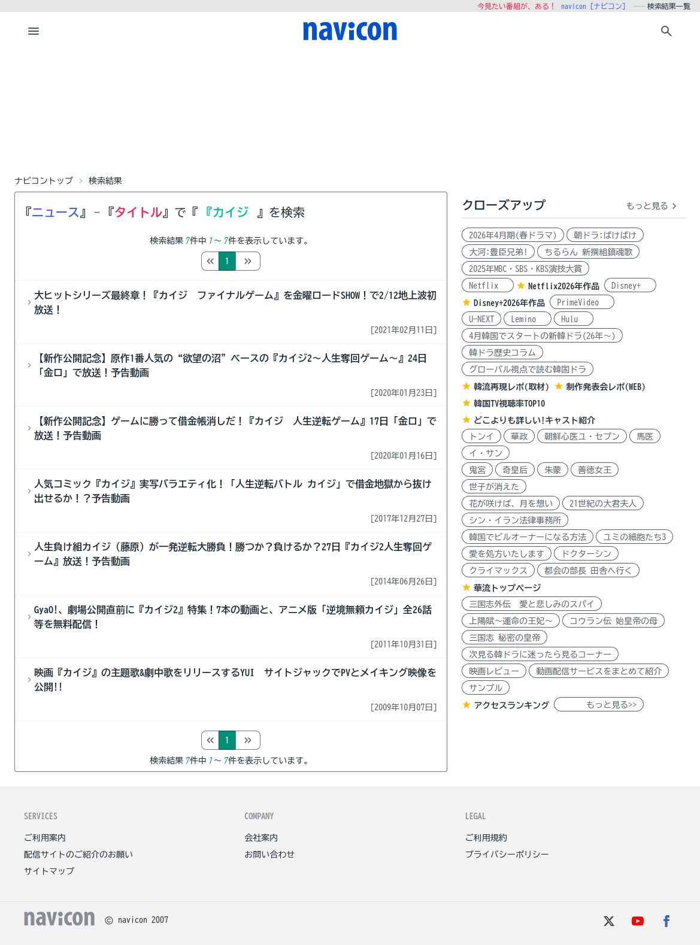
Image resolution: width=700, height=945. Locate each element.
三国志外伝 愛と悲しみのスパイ (532, 604)
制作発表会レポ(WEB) (606, 387)
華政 (519, 436)
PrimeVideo (582, 302)
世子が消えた (494, 487)
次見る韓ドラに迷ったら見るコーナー (540, 654)
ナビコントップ (43, 181)
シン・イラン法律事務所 (515, 520)
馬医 (645, 436)
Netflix (488, 285)
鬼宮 (477, 470)
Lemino (527, 319)
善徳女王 (594, 470)
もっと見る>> (599, 705)
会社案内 (261, 838)
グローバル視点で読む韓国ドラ (527, 369)
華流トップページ (507, 588)
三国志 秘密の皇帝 (504, 638)
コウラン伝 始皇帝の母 (613, 621)
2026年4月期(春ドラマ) (513, 235)
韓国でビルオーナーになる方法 (527, 537)
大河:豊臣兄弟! (498, 252)
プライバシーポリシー (507, 854)
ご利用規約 (486, 838)
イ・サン (485, 453)
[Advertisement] (350, 110)
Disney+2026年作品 (509, 303)
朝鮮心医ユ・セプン (582, 436)
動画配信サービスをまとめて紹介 (599, 671)
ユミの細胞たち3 (634, 537)
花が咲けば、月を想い (511, 503)
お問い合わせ (269, 854)
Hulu (573, 319)
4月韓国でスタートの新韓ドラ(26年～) (542, 336)
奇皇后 (515, 470)
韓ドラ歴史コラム (502, 353)
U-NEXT (481, 319)
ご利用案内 (45, 838)
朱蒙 (552, 470)
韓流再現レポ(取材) (511, 387)
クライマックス (498, 571)
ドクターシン (586, 554)
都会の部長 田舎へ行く (588, 571)
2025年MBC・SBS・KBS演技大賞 (525, 269)
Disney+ (630, 285)
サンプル (485, 688)
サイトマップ (49, 871)
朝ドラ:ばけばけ (605, 235)
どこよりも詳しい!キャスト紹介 (534, 420)
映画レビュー (494, 671)
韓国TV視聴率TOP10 (509, 403)
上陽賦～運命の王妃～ (511, 621)
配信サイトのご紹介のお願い (78, 854)
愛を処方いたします (506, 554)
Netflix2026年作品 (563, 286)
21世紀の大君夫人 (603, 503)
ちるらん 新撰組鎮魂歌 (588, 252)
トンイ (481, 436)
